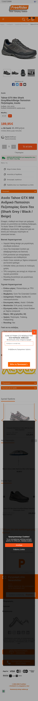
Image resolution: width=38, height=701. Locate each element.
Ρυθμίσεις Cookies (19, 549)
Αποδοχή (19, 545)
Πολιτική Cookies (26, 541)
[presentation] (19, 355)
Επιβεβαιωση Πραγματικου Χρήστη (19, 349)
